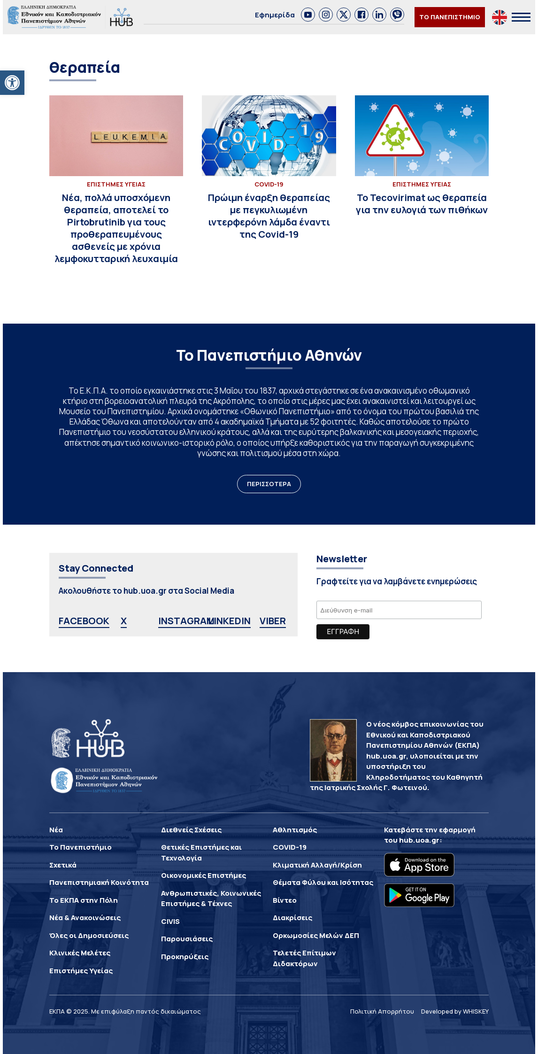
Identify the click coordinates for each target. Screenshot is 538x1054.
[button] (12, 82)
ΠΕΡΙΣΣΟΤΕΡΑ (269, 484)
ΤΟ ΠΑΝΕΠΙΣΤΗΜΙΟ (449, 17)
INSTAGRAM (186, 620)
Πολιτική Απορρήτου (382, 1011)
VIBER (273, 620)
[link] (308, 15)
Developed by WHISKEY (455, 1011)
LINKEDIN (229, 620)
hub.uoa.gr (419, 840)
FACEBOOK (84, 620)
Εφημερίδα (275, 14)
